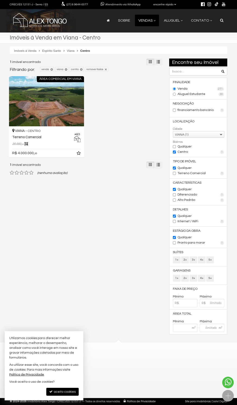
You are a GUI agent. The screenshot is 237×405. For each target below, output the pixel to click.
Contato (201, 20)
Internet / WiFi (201, 221)
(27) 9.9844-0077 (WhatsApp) (92, 357)
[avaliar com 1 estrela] (12, 172)
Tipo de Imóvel (184, 161)
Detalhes (180, 209)
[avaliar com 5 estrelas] (31, 172)
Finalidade (181, 82)
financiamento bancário (201, 110)
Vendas (147, 20)
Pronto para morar (201, 243)
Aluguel (173, 20)
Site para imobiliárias (198, 401)
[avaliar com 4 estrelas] (26, 172)
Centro (201, 152)
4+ (201, 259)
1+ (176, 259)
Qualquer (185, 146)
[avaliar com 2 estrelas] (17, 172)
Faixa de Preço (185, 289)
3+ (193, 259)
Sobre (124, 20)
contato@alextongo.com (89, 363)
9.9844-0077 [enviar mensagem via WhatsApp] (77, 4)
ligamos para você (85, 368)
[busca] (222, 20)
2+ (185, 259)
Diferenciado (201, 195)
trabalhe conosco (84, 373)
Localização (183, 121)
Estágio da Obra (186, 230)
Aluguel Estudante (201, 94)
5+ (210, 259)
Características (187, 182)
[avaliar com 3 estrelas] (21, 172)
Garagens (181, 270)
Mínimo (178, 296)
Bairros (178, 142)
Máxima (206, 321)
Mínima (178, 321)
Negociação (183, 103)
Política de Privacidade (141, 401)
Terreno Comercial (201, 173)
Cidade (177, 129)
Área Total (182, 313)
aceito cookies (62, 391)
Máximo (206, 296)
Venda (201, 89)
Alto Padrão (201, 200)
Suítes (178, 252)
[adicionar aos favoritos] (79, 154)
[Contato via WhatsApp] (228, 382)
